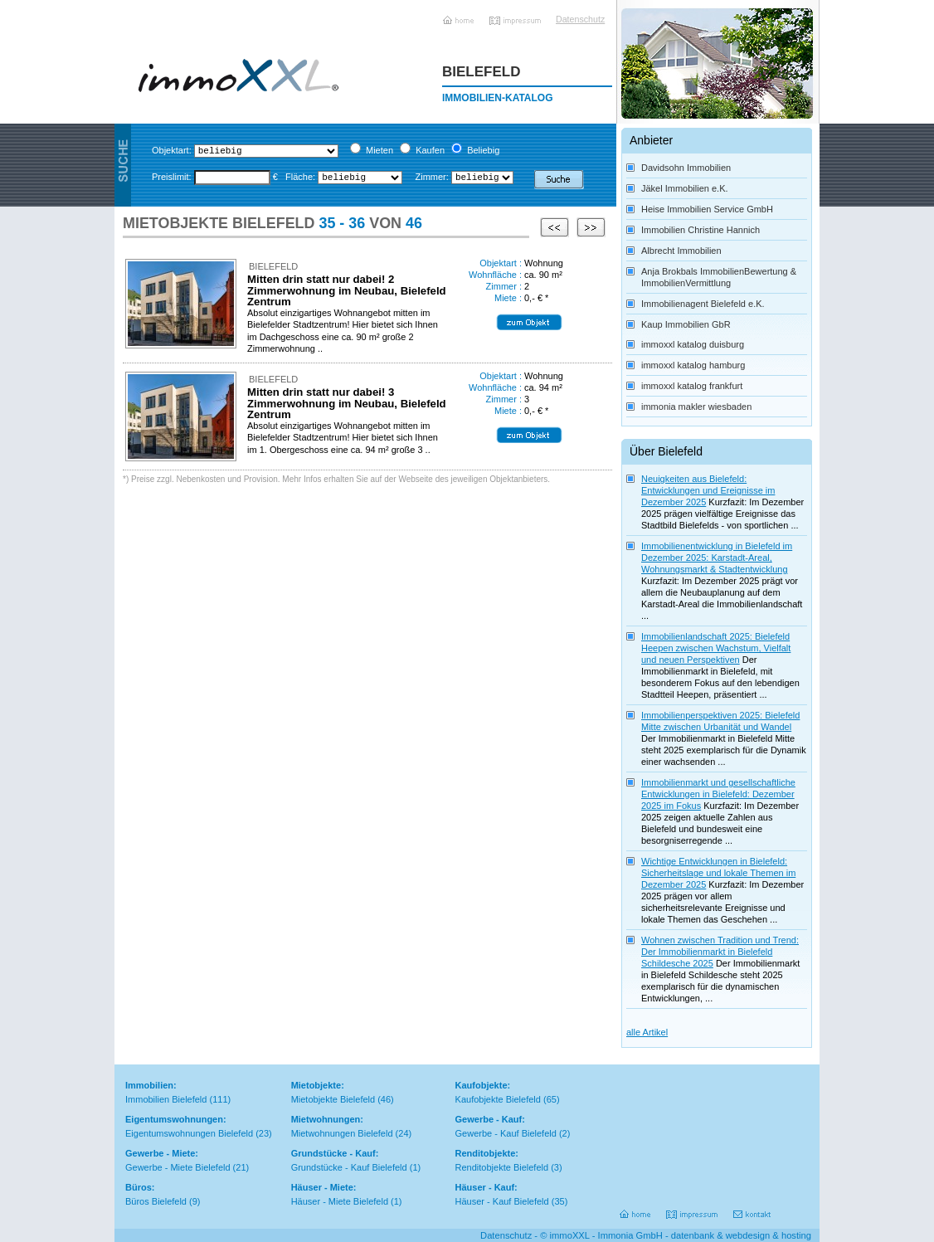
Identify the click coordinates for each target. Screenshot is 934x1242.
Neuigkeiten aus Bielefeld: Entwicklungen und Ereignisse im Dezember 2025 (708, 490)
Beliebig (483, 150)
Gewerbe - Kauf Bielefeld (506, 1133)
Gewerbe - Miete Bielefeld (178, 1167)
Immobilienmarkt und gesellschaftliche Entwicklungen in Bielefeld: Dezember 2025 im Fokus (718, 794)
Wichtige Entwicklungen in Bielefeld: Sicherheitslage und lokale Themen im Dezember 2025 (718, 872)
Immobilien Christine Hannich (700, 230)
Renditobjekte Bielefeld (502, 1167)
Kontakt (753, 1208)
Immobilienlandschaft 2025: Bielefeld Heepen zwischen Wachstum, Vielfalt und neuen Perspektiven (715, 648)
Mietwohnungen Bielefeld (342, 1133)
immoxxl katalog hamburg (693, 365)
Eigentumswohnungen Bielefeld (189, 1133)
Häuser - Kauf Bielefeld (502, 1201)
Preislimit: (172, 177)
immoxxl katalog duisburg (692, 344)
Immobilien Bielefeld (166, 1099)
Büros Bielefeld (156, 1201)
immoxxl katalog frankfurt (691, 386)
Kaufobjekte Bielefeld (498, 1099)
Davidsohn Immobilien (686, 168)
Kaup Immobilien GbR (686, 324)
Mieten (379, 150)
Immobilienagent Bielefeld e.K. (703, 304)
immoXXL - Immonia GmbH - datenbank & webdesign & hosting (680, 1235)
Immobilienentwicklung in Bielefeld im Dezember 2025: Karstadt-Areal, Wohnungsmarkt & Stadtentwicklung (716, 557)
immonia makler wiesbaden (696, 407)
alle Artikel (647, 1032)
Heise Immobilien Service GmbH (707, 209)
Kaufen (430, 150)
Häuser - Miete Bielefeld (339, 1201)
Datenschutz (576, 19)
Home (459, 14)
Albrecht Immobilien (681, 251)
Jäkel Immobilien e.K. (684, 188)
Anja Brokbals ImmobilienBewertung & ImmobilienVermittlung (718, 277)
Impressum (516, 14)
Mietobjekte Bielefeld (333, 1099)
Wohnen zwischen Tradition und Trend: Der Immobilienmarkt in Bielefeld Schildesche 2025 (720, 951)
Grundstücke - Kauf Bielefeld (349, 1167)
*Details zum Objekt (529, 322)
